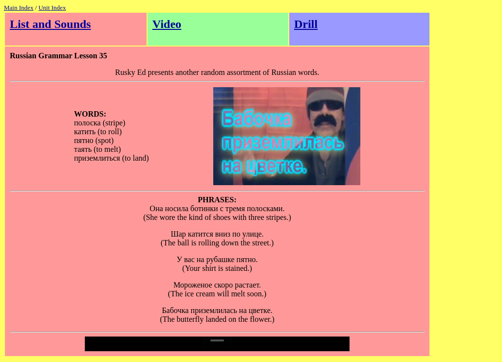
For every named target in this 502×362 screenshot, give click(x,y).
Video (166, 24)
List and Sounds (50, 24)
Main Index (18, 7)
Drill (306, 24)
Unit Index (52, 7)
